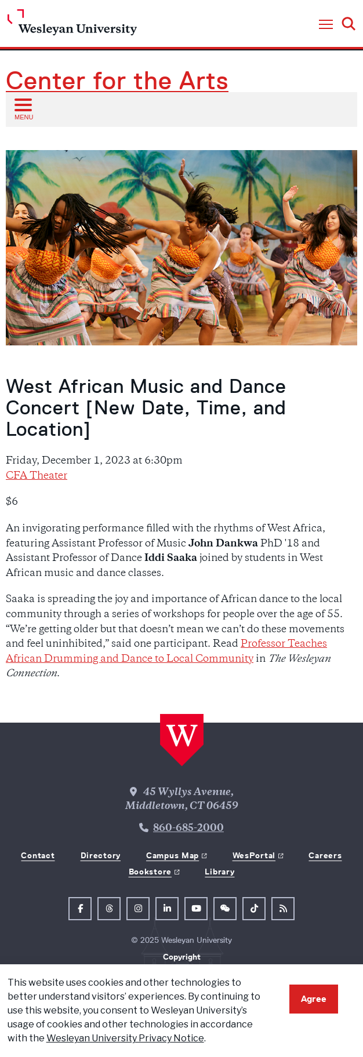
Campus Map (172, 855)
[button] (326, 25)
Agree (313, 998)
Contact (38, 855)
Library (219, 871)
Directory (101, 855)
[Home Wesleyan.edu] (72, 25)
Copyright (182, 957)
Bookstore (150, 871)
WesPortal (254, 855)
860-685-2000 (188, 828)
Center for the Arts (117, 80)
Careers (325, 855)
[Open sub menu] (23, 109)
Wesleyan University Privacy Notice (125, 1038)
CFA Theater (36, 476)
